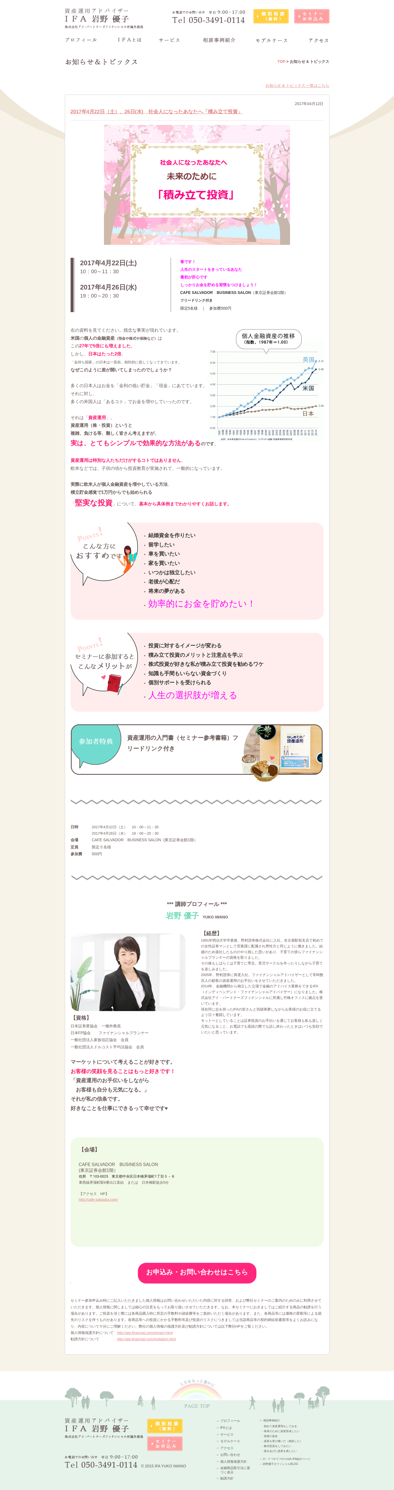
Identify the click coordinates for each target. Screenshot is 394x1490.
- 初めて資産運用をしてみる (279, 1426)
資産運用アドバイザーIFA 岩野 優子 (104, 18)
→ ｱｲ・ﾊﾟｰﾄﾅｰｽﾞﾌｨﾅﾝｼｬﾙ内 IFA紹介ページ (285, 1458)
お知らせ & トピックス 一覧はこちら (297, 85)
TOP (281, 61)
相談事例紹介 (271, 1420)
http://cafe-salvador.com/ (98, 1199)
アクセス (227, 1448)
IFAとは (226, 1428)
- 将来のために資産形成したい (281, 1431)
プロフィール (230, 1421)
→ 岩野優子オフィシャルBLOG (278, 1463)
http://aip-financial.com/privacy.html (145, 1333)
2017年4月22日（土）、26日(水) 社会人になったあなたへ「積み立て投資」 (157, 111)
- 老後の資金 (270, 1436)
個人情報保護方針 (233, 1462)
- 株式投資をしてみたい (276, 1446)
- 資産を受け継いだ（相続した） (282, 1441)
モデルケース (230, 1441)
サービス (227, 1435)
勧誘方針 (227, 1478)
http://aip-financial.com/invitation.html (146, 1339)
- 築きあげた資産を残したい (279, 1451)
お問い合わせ (230, 1455)
